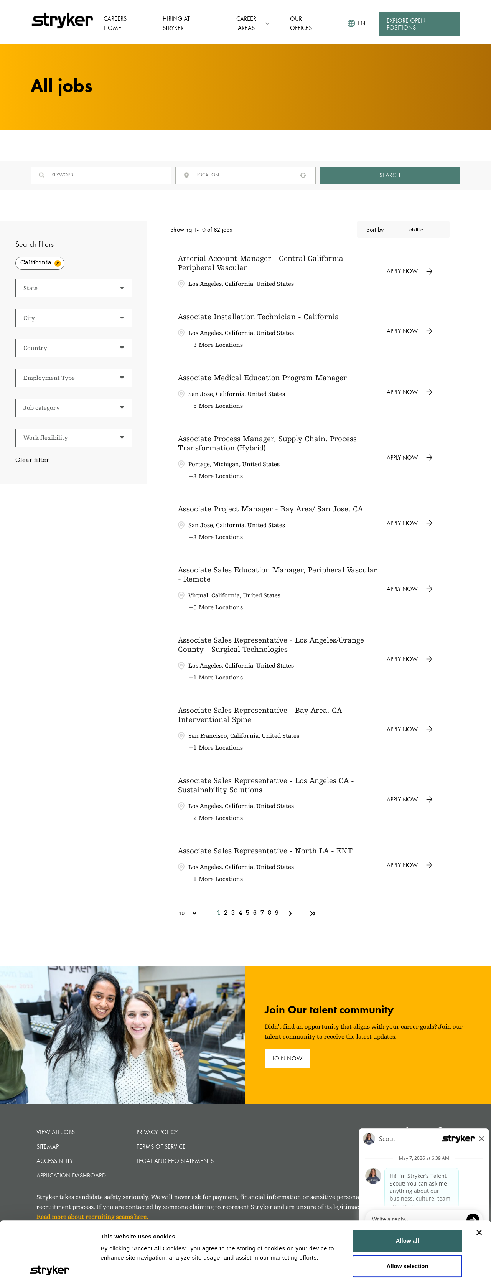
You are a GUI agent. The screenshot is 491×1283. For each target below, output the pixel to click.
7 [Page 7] (262, 913)
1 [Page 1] (218, 913)
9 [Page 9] (276, 913)
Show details (118, 1268)
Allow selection (407, 1205)
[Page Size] (184, 913)
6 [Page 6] (255, 913)
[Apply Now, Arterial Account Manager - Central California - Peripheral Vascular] (409, 271)
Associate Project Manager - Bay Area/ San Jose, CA (270, 508)
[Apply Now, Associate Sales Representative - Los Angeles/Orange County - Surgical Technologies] (409, 659)
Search (389, 175)
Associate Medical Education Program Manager (262, 377)
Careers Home (115, 23)
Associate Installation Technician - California (258, 316)
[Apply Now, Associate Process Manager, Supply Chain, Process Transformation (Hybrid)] (409, 457)
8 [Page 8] (269, 913)
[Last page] (313, 913)
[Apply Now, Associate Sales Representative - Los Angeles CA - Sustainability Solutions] (409, 799)
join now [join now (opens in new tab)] (287, 1058)
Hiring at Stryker (176, 23)
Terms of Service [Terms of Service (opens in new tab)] (161, 1147)
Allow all (407, 1180)
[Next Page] (291, 913)
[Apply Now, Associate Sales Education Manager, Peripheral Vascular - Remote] (409, 589)
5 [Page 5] (247, 913)
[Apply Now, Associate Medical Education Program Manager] (409, 392)
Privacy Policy (157, 1132)
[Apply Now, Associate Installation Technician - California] (409, 331)
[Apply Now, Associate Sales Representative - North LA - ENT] (409, 865)
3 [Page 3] (233, 913)
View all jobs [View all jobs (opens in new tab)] (55, 1132)
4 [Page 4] (240, 913)
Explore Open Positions (406, 23)
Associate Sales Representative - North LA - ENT (265, 850)
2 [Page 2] (225, 913)
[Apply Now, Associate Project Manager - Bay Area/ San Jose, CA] (409, 523)
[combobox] (244, 174)
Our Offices (301, 23)
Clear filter (32, 461)
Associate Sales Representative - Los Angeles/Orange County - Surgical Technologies (271, 644)
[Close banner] (479, 1172)
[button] (303, 175)
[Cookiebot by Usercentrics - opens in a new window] (49, 1268)
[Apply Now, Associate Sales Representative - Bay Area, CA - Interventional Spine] (409, 729)
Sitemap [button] (47, 1147)
